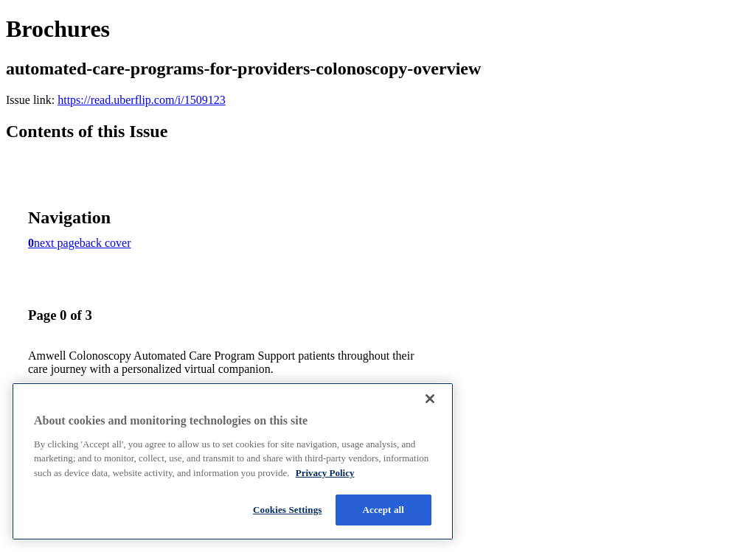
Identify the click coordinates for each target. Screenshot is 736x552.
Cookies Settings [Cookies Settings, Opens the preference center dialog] (287, 509)
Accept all (384, 509)
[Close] (430, 398)
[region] (233, 461)
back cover (105, 243)
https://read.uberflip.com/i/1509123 (142, 100)
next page (57, 243)
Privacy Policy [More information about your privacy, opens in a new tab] (325, 472)
